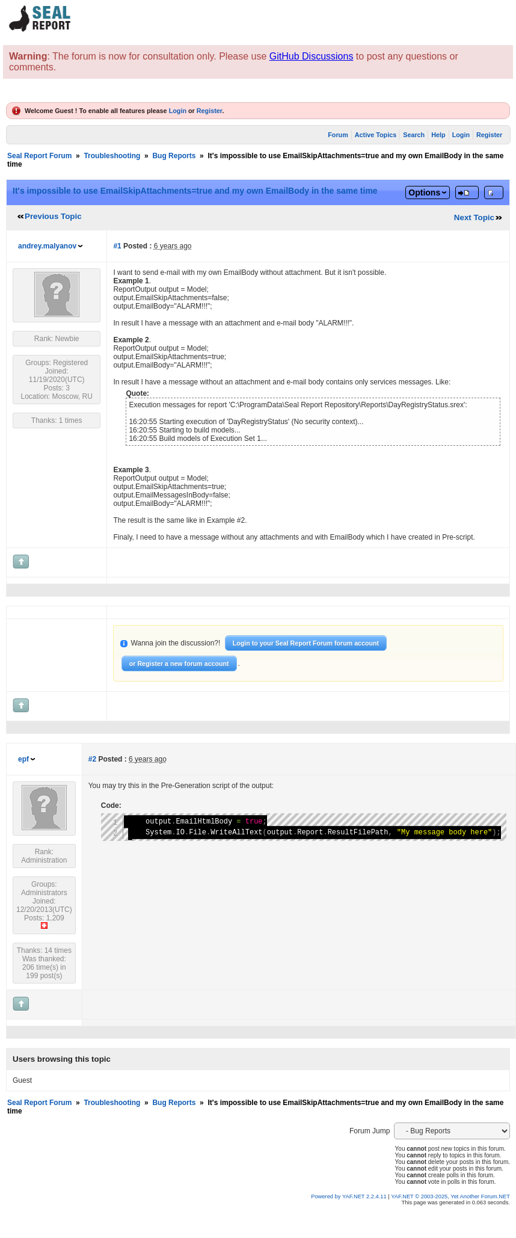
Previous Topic (53, 216)
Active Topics (375, 134)
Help (438, 134)
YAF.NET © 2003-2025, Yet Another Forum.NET (450, 1196)
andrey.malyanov (47, 246)
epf (23, 759)
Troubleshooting (112, 156)
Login (177, 110)
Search (414, 134)
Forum (338, 134)
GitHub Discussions (311, 56)
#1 (117, 246)
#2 (92, 759)
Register (210, 110)
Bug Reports (173, 156)
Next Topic (474, 217)
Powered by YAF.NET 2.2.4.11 (349, 1196)
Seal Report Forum (39, 156)
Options (424, 192)
